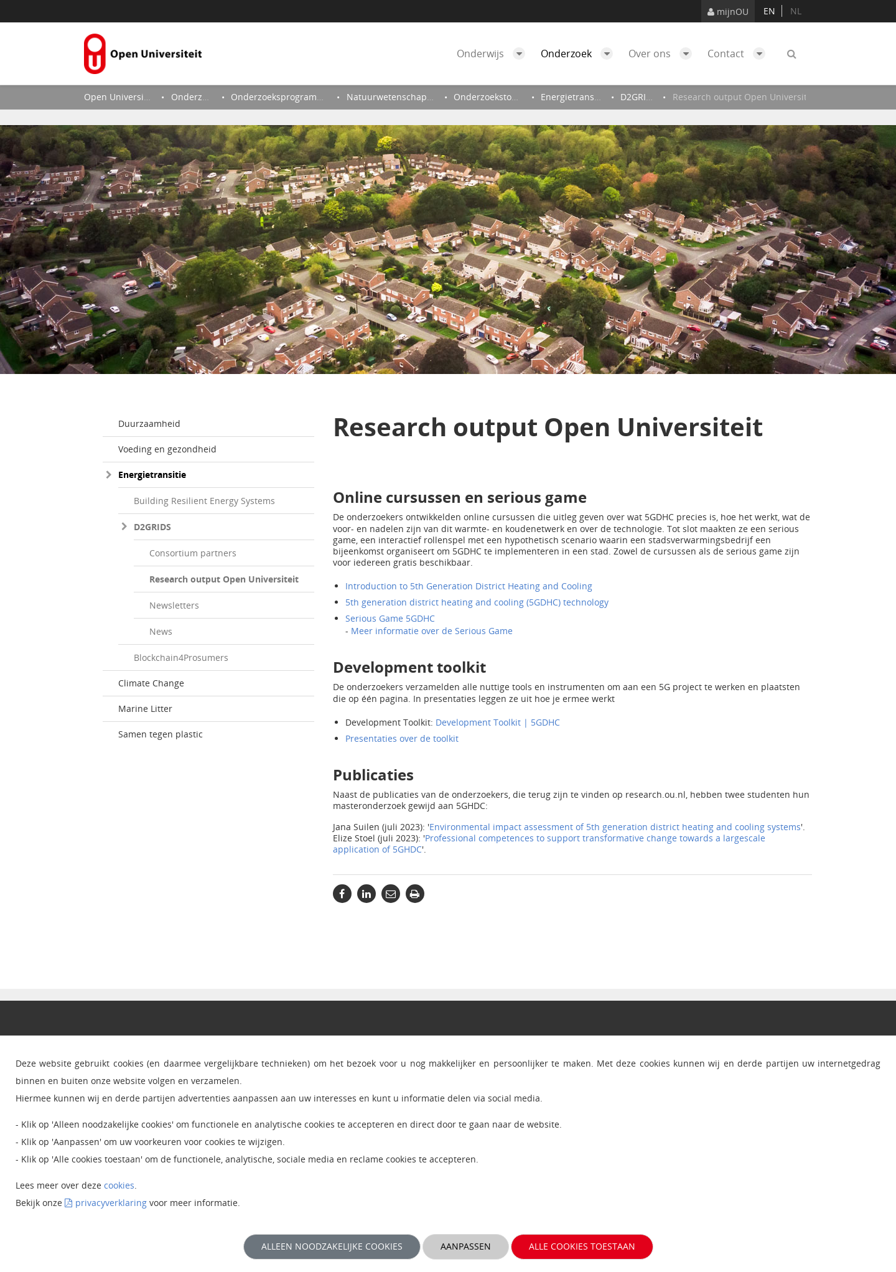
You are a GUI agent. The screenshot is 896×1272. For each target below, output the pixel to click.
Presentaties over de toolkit (402, 738)
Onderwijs (494, 53)
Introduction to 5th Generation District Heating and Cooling (468, 586)
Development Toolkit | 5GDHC (498, 722)
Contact (739, 53)
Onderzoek (580, 53)
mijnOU (728, 11)
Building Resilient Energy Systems (204, 501)
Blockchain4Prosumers (181, 657)
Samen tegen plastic (160, 734)
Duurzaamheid (149, 423)
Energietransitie (152, 474)
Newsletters (174, 605)
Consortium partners (192, 553)
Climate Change (151, 683)
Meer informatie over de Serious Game (432, 631)
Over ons (663, 53)
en (769, 11)
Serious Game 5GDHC (390, 618)
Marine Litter (145, 708)
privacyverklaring (111, 1203)
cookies (119, 1185)
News (160, 631)
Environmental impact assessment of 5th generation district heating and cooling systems (615, 827)
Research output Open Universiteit (224, 579)
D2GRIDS (152, 527)
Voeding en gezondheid (167, 449)
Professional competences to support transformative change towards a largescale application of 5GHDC (549, 843)
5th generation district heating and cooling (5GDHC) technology (477, 602)
